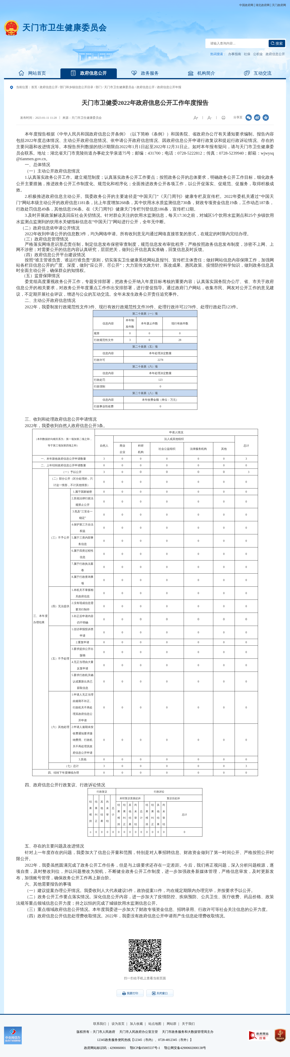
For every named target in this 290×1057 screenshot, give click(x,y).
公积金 (258, 54)
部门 (99, 87)
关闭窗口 (160, 993)
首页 (34, 87)
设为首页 (118, 1023)
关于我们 (188, 1023)
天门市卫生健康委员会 (64, 27)
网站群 (171, 1023)
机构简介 (201, 73)
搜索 (277, 43)
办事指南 (234, 54)
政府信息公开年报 (169, 87)
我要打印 (130, 993)
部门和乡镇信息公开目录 (76, 87)
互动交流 (257, 73)
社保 (247, 54)
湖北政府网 (263, 5)
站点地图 (154, 1023)
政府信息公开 (275, 54)
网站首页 (32, 73)
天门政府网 (279, 5)
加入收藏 (136, 1023)
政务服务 (145, 73)
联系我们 (99, 1023)
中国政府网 (246, 5)
